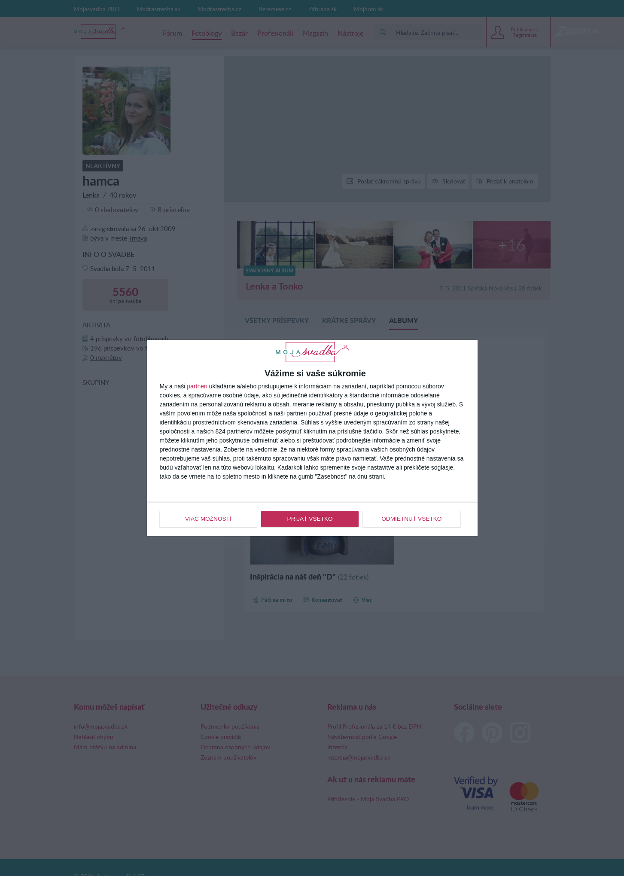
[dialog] (312, 438)
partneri (197, 387)
